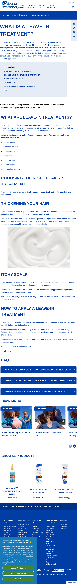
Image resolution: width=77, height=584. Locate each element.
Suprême (49, 530)
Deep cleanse (50, 535)
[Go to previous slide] (70, 446)
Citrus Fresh (50, 528)
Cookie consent (71, 582)
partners (26, 546)
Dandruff (34, 526)
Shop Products (22, 7)
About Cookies (61, 574)
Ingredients (63, 524)
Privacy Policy (30, 556)
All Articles (15, 15)
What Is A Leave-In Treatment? (41, 15)
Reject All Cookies (18, 573)
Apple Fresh (50, 533)
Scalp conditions (37, 537)
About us (41, 7)
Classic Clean (50, 526)
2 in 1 (6, 533)
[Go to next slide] (74, 446)
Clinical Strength (51, 564)
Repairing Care (50, 549)
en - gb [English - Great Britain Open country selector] (71, 2)
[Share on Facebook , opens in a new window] (73, 32)
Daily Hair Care (23, 537)
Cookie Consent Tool (9, 562)
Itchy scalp (35, 528)
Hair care (7, 351)
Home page (5, 15)
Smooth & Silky (50, 545)
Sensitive (49, 547)
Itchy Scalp (49, 539)
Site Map (52, 574)
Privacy (45, 574)
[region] (18, 560)
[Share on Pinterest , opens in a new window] (73, 36)
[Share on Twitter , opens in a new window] (73, 28)
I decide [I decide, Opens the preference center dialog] (18, 579)
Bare (47, 562)
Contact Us (63, 528)
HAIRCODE (61, 7)
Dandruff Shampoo (10, 526)
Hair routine (25, 15)
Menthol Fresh (50, 541)
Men (47, 543)
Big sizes (7, 535)
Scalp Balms (8, 537)
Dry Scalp (35, 530)
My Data (38, 574)
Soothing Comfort (51, 556)
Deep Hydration (51, 537)
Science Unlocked (51, 7)
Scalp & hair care (32, 7)
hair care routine (14, 128)
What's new (63, 526)
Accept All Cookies (18, 568)
